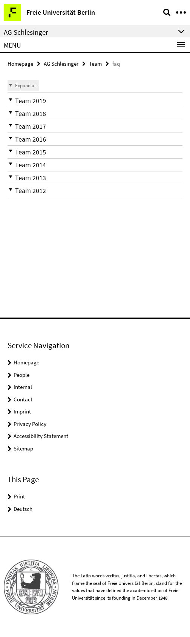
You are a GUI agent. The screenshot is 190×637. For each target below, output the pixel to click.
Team (95, 63)
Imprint (22, 411)
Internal (23, 386)
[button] (95, 100)
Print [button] (19, 496)
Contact (23, 399)
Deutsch (23, 508)
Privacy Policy (30, 423)
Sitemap (23, 448)
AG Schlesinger (61, 63)
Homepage (20, 63)
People (21, 374)
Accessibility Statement (41, 436)
